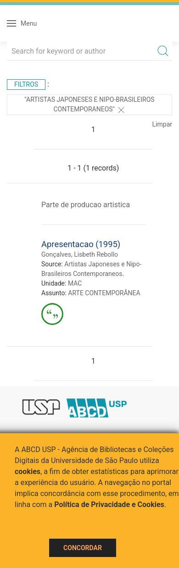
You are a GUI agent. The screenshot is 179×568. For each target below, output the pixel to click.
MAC (75, 283)
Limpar (162, 124)
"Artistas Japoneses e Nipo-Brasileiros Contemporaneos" (89, 105)
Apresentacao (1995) (80, 244)
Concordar (82, 547)
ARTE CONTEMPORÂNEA (104, 293)
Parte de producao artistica (85, 204)
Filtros (26, 84)
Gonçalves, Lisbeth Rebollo (79, 254)
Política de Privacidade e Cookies (109, 504)
